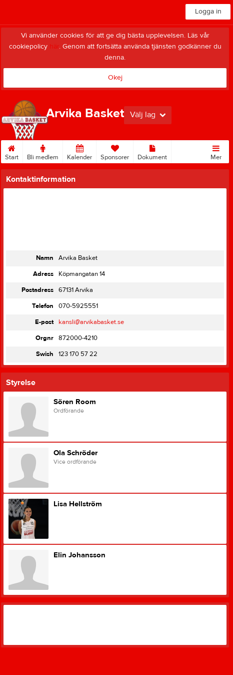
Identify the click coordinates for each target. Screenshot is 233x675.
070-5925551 (78, 306)
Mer (216, 150)
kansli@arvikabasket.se (91, 322)
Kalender (79, 150)
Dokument (152, 150)
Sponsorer (114, 150)
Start (11, 150)
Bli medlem (42, 150)
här (54, 46)
